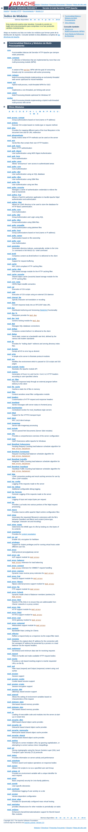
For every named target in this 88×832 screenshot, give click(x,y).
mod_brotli (11, 254)
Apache (6, 11)
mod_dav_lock (13, 318)
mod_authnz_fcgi (14, 195)
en (35, 20)
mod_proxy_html (14, 600)
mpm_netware (13, 75)
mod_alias (11, 128)
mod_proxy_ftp (13, 587)
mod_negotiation (14, 532)
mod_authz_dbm (14, 220)
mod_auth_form (13, 156)
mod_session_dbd (14, 689)
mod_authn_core (14, 167)
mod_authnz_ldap (14, 202)
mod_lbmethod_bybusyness (18, 444)
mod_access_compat (15, 118)
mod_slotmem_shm (15, 707)
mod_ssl (10, 748)
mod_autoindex (13, 246)
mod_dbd (11, 324)
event (9, 68)
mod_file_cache (13, 387)
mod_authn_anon (14, 161)
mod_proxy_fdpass (15, 582)
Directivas (44, 4)
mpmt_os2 (11, 82)
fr (42, 20)
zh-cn (57, 20)
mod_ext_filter (13, 379)
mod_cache (12, 264)
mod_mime (11, 515)
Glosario (69, 4)
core (9, 50)
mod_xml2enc (12, 810)
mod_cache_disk (14, 269)
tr (53, 20)
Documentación (28, 11)
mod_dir (10, 342)
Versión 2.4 (39, 11)
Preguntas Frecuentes (57, 4)
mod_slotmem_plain (15, 702)
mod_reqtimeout (14, 649)
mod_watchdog (13, 804)
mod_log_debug (13, 487)
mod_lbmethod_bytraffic (17, 459)
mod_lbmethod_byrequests (18, 452)
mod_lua (10, 502)
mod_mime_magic (14, 525)
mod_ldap (11, 474)
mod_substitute (13, 761)
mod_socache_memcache (17, 730)
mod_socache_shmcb (16, 735)
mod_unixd (11, 778)
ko (49, 20)
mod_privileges (13, 542)
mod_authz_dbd (13, 215)
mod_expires (12, 372)
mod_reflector (12, 634)
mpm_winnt (12, 93)
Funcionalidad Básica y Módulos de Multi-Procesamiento (73, 18)
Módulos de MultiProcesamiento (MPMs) (74, 30)
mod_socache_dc (14, 725)
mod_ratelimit (12, 628)
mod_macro (12, 510)
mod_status (12, 755)
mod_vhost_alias (14, 799)
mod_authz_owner (14, 236)
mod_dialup (12, 334)
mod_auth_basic (14, 146)
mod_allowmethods (15, 135)
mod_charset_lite (14, 297)
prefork (10, 88)
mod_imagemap (13, 423)
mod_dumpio (12, 349)
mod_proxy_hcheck (15, 592)
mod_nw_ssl (12, 537)
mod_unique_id (13, 771)
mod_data (11, 303)
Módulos (37, 4)
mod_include (12, 428)
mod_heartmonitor (14, 408)
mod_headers (12, 397)
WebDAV (43, 310)
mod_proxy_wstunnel (16, 623)
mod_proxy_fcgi (13, 576)
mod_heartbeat (13, 403)
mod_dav (11, 308)
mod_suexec (12, 766)
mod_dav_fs (12, 313)
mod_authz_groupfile (15, 225)
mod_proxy (11, 550)
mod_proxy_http (14, 607)
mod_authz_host (14, 230)
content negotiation (29, 534)
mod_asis (11, 141)
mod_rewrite (12, 659)
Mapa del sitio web (79, 4)
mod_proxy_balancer (21, 449)
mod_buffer (12, 259)
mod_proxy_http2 (14, 612)
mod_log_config (13, 482)
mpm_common (13, 58)
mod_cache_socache (15, 274)
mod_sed (11, 666)
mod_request (12, 654)
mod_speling (12, 741)
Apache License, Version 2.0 (34, 822)
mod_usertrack (13, 789)
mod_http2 (11, 413)
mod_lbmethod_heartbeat (17, 467)
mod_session (12, 674)
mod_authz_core (14, 210)
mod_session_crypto (15, 684)
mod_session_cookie (15, 679)
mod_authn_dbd (13, 172)
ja (46, 20)
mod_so (10, 712)
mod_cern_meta (13, 282)
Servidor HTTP (16, 11)
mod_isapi (11, 439)
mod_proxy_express (15, 571)
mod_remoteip (13, 639)
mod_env (11, 359)
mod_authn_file (13, 182)
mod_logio (11, 497)
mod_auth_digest (14, 151)
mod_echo (11, 354)
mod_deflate (12, 329)
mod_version (12, 794)
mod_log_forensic (14, 492)
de (31, 20)
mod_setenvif (12, 695)
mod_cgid (11, 292)
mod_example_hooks (15, 367)
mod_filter (11, 392)
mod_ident (11, 418)
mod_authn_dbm (14, 177)
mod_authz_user (14, 241)
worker (27, 70)
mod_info (11, 434)
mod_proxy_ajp (13, 555)
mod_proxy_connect (15, 566)
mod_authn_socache (15, 187)
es (39, 20)
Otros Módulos (70, 23)
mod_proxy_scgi (14, 618)
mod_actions (12, 123)
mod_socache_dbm (15, 720)
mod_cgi (10, 287)
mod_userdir (12, 784)
